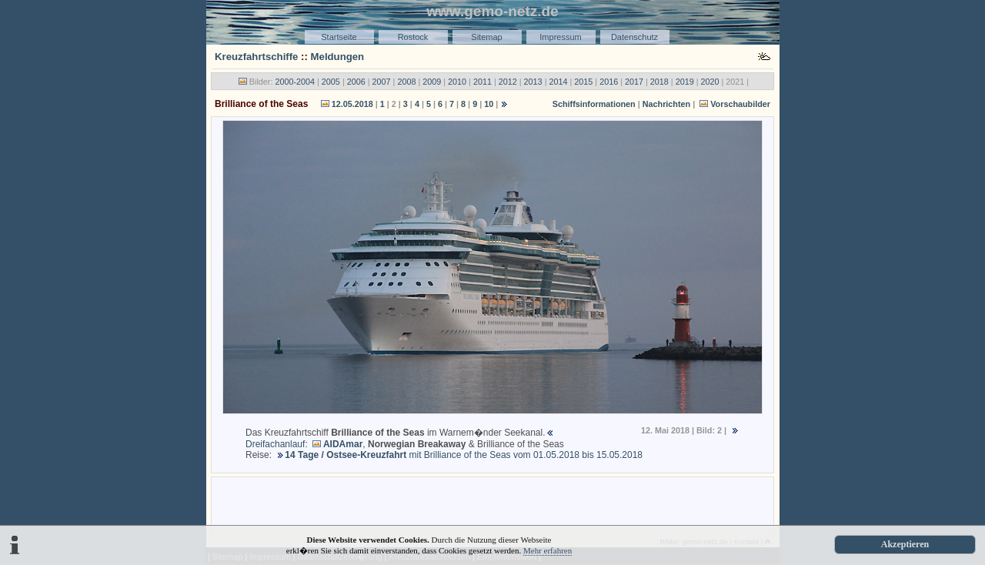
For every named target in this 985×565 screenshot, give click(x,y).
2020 (710, 81)
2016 (608, 81)
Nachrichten (666, 104)
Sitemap (486, 37)
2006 (356, 81)
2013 (533, 81)
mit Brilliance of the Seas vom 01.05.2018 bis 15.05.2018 (464, 455)
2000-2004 (295, 81)
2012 (508, 81)
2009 (431, 81)
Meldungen (338, 56)
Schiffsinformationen (594, 104)
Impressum (560, 37)
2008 (406, 81)
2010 (457, 81)
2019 (685, 81)
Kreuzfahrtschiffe (256, 56)
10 (488, 104)
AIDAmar (342, 444)
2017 (634, 81)
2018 (659, 81)
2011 (482, 81)
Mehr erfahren (547, 550)
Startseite (338, 37)
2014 (558, 81)
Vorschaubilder (740, 104)
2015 (583, 81)
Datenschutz (634, 37)
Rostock (413, 37)
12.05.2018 (352, 104)
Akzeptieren (905, 544)
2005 (331, 81)
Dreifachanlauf (275, 444)
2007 (381, 81)
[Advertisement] (492, 503)
